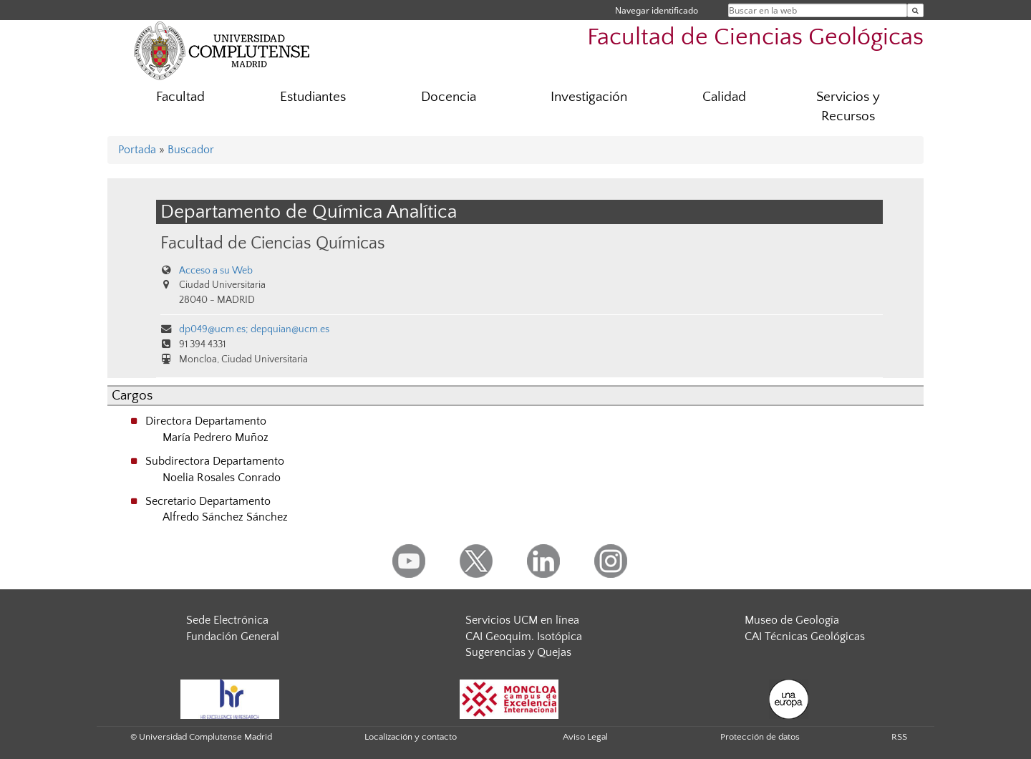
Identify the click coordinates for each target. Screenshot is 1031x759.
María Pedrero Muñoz (215, 437)
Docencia (448, 97)
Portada (137, 149)
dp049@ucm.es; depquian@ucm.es (254, 329)
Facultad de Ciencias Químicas (272, 243)
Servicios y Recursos (848, 107)
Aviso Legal (585, 737)
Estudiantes (313, 97)
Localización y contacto (410, 737)
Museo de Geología (792, 620)
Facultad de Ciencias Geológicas (755, 37)
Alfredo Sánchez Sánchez (225, 517)
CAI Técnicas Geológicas (805, 636)
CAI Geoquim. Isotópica (523, 636)
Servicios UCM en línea (522, 620)
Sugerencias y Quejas (518, 652)
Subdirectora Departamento (214, 461)
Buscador (191, 149)
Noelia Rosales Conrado (222, 477)
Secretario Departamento (208, 501)
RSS (899, 737)
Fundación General (232, 636)
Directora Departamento (205, 421)
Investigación (589, 97)
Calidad (724, 97)
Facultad (180, 97)
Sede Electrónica (227, 620)
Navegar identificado (656, 10)
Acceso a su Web (216, 270)
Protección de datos (760, 737)
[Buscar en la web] (915, 10)
